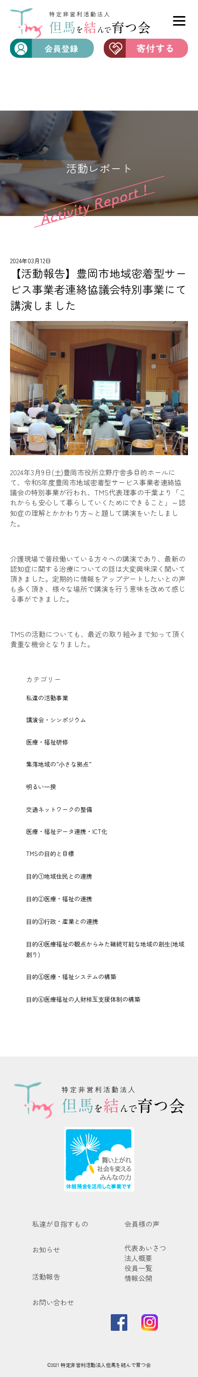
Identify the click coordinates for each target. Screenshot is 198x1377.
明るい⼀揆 (41, 786)
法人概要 (138, 1258)
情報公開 (138, 1278)
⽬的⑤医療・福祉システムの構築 (71, 976)
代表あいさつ (145, 1248)
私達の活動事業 (47, 697)
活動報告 (46, 1277)
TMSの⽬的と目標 (50, 853)
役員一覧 (138, 1268)
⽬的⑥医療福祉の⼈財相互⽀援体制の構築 (83, 999)
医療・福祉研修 (47, 741)
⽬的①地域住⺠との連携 (59, 876)
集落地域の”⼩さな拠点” (58, 764)
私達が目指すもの (60, 1224)
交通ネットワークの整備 (59, 809)
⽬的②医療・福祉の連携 (59, 898)
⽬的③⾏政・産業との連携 (62, 921)
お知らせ (46, 1249)
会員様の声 (141, 1224)
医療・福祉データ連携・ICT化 (66, 831)
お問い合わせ (53, 1302)
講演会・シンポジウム (56, 719)
